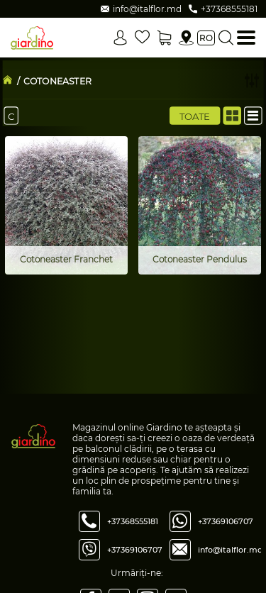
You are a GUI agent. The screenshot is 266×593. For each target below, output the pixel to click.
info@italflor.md (230, 550)
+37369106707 (134, 550)
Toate (195, 115)
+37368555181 (132, 521)
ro (206, 38)
